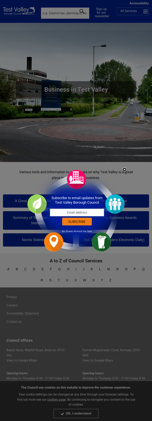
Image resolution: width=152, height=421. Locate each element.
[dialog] (76, 210)
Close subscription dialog (124, 170)
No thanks (67, 231)
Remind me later (83, 231)
